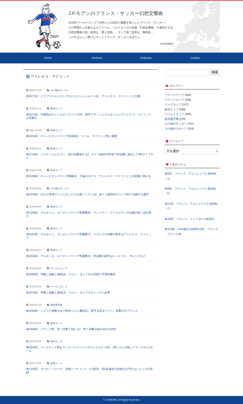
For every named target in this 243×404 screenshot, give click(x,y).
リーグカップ (173, 104)
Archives (97, 57)
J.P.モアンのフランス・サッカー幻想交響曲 (115, 13)
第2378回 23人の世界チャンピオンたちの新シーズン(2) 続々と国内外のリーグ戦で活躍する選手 (87, 194)
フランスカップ (174, 99)
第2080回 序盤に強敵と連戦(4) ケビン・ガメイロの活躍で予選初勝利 (70, 274)
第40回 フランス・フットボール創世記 (190, 218)
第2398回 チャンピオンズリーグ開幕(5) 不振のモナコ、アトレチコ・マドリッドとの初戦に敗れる (88, 176)
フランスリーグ (174, 94)
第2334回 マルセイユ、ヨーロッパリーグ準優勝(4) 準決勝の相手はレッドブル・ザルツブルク (86, 256)
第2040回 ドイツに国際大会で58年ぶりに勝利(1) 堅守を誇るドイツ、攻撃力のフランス (82, 310)
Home (48, 57)
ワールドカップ (59, 268)
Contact (195, 57)
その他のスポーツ (176, 128)
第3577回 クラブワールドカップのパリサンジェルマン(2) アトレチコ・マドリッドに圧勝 (83, 96)
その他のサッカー (60, 90)
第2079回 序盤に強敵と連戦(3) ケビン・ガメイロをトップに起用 (68, 292)
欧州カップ (56, 108)
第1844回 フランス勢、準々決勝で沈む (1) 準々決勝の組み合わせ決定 (71, 329)
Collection (146, 57)
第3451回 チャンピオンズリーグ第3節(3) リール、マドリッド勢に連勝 (71, 136)
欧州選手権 (56, 304)
